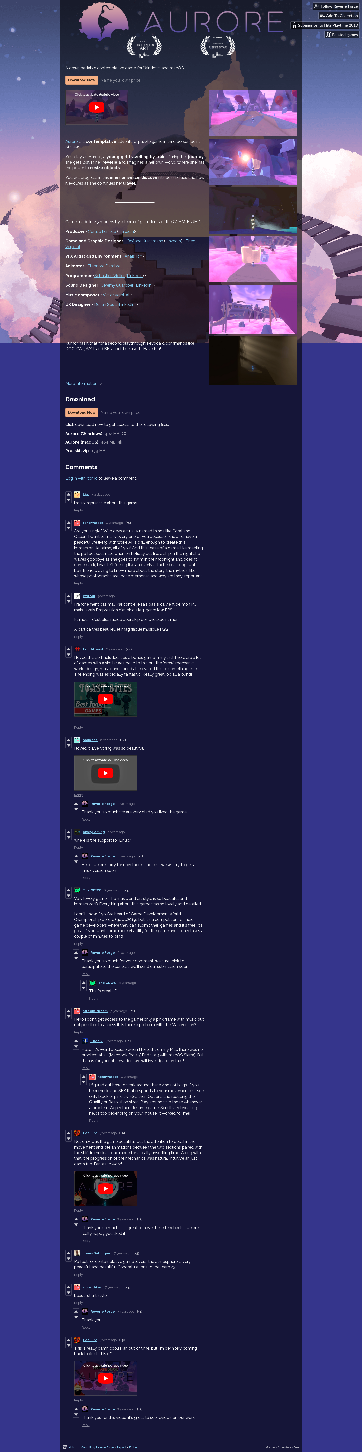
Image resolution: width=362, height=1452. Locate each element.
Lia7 (86, 494)
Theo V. (96, 1041)
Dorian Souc (105, 304)
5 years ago (106, 596)
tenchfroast (93, 649)
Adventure (284, 1447)
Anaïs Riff (133, 256)
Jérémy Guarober (117, 285)
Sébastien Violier (109, 275)
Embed (134, 1447)
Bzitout (89, 596)
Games (270, 1447)
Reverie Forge (102, 804)
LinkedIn (126, 231)
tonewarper (93, 523)
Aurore (71, 141)
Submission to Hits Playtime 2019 (325, 25)
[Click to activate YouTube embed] (96, 107)
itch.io (73, 1447)
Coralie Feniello (102, 231)
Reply (78, 510)
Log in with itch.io (81, 478)
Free (296, 1447)
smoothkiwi (93, 1287)
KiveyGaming (94, 832)
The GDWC (92, 890)
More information (83, 383)
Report (121, 1447)
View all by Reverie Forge (97, 1447)
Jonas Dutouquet (97, 1253)
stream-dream (95, 1011)
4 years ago (114, 523)
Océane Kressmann (145, 241)
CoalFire (90, 1133)
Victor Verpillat (116, 295)
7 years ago (118, 1011)
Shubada (90, 740)
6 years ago (114, 649)
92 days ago (101, 494)
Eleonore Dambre (104, 266)
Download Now (81, 80)
